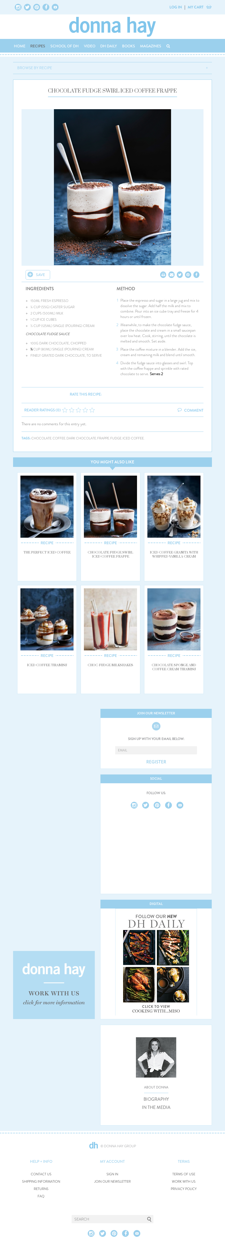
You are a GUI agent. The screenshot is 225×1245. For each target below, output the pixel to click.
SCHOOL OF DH (64, 46)
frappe (103, 438)
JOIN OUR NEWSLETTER (112, 1181)
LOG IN (175, 7)
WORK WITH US (184, 1181)
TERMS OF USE (183, 1174)
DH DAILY (108, 46)
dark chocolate (81, 438)
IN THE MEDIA (156, 1108)
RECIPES (37, 46)
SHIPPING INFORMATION (41, 1181)
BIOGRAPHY (156, 1099)
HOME (19, 46)
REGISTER (156, 762)
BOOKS (128, 46)
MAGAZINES (150, 46)
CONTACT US (41, 1174)
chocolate (41, 438)
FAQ (41, 1196)
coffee (59, 438)
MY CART (195, 7)
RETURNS (41, 1189)
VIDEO (89, 46)
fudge (115, 438)
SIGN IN (112, 1174)
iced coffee (133, 438)
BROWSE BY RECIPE (34, 68)
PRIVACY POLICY (184, 1189)
